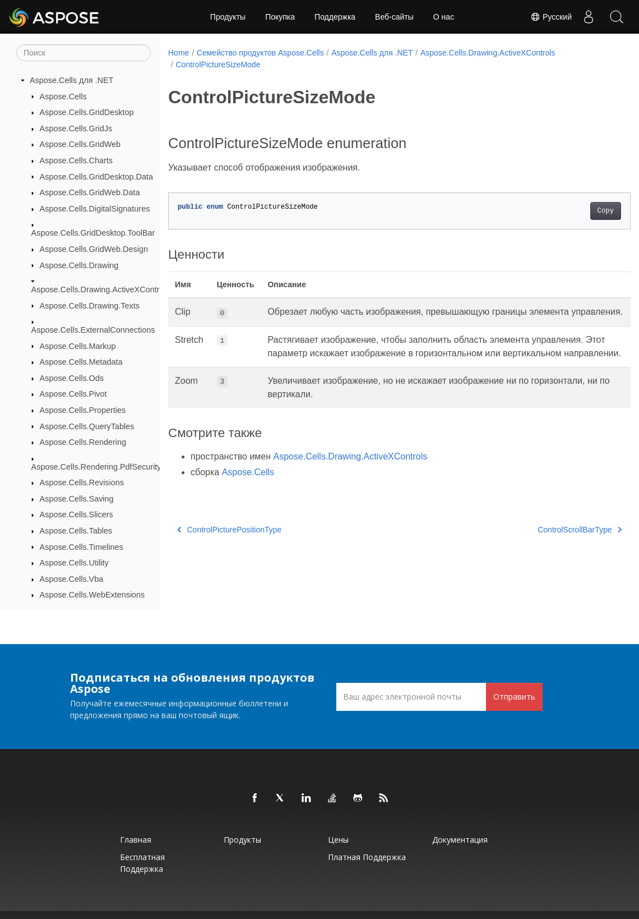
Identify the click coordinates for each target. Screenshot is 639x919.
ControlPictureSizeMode (217, 64)
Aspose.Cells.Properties (83, 410)
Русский (551, 17)
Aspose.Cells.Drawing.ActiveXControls (100, 289)
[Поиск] (83, 52)
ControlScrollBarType (548, 556)
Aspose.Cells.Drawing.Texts (90, 305)
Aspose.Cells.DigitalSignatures (95, 208)
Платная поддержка (367, 857)
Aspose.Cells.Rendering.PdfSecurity (96, 466)
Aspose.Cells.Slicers (76, 514)
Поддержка (334, 16)
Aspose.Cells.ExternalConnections (93, 329)
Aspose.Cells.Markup (78, 346)
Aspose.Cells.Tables (76, 530)
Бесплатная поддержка (142, 863)
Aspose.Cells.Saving (77, 498)
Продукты (228, 16)
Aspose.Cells (63, 96)
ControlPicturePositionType (229, 556)
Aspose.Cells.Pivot (73, 393)
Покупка (280, 16)
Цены (338, 839)
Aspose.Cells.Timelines (81, 547)
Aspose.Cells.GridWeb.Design (94, 249)
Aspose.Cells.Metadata (81, 361)
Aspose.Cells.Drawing (79, 265)
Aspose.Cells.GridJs (76, 128)
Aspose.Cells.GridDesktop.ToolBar (93, 232)
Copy (573, 211)
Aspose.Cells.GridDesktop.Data (96, 176)
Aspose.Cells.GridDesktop (87, 112)
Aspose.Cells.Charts (76, 160)
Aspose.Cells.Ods (72, 378)
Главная (135, 839)
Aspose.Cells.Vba (72, 579)
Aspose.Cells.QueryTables (87, 426)
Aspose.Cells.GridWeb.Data (90, 192)
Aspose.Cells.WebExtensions (92, 594)
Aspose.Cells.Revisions (82, 482)
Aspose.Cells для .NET (71, 80)
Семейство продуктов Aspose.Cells (260, 52)
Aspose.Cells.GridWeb (80, 144)
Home (178, 52)
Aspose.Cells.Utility (74, 562)
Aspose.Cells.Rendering (83, 442)
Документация (460, 839)
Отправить (514, 696)
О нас (443, 16)
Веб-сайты (394, 16)
